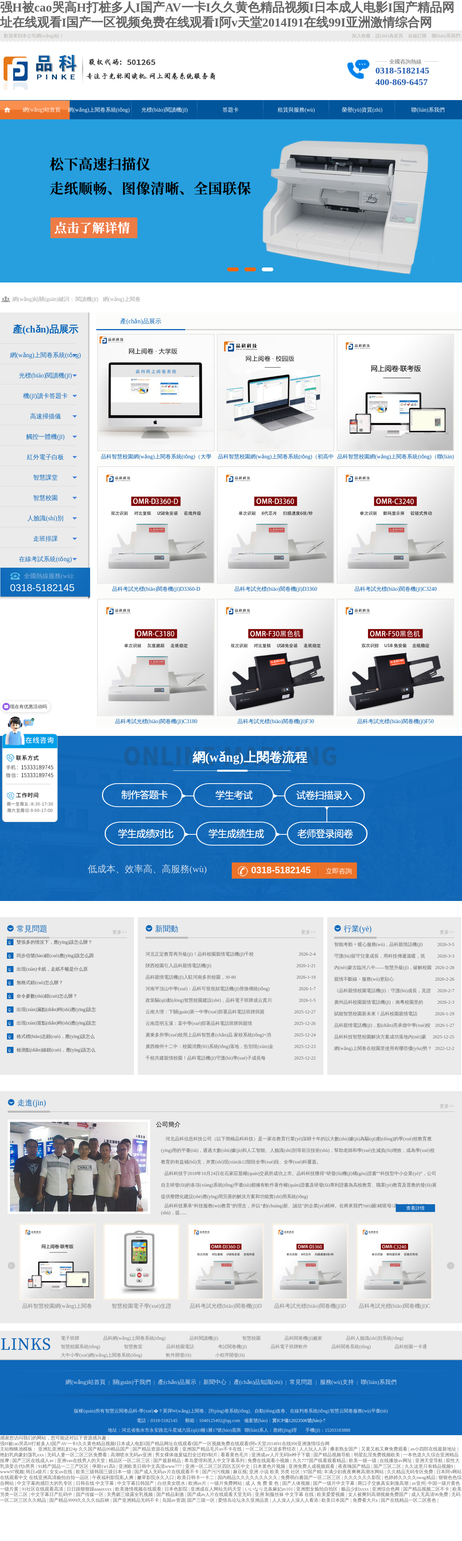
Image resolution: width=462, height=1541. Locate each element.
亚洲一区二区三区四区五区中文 (218, 1466)
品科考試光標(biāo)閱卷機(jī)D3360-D (156, 589)
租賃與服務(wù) (296, 110)
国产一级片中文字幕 (334, 1483)
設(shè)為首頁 (389, 35)
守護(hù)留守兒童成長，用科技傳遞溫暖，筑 (379, 956)
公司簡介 (168, 1124)
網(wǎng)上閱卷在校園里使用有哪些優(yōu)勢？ (383, 1048)
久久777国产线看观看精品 (320, 1460)
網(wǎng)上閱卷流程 (249, 757)
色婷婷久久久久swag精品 (410, 1477)
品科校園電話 (180, 1346)
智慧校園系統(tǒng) (80, 1346)
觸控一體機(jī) (45, 436)
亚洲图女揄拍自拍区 (317, 1489)
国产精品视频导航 (332, 1454)
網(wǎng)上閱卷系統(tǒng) (99, 110)
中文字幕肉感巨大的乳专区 (45, 1483)
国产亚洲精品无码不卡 (136, 1500)
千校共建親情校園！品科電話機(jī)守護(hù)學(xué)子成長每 (206, 1058)
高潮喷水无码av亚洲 (131, 1454)
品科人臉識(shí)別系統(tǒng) (374, 1338)
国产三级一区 (201, 1500)
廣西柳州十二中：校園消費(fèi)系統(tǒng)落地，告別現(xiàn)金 (209, 1046)
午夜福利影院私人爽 (113, 1477)
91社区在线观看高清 (43, 1489)
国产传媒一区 (90, 1494)
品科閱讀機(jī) (203, 1338)
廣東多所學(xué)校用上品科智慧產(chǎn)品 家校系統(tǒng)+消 (208, 1035)
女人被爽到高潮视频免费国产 (378, 1494)
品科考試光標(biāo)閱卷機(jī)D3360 (275, 589)
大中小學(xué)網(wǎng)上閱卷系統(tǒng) (101, 1355)
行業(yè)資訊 (358, 936)
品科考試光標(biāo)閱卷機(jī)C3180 (156, 721)
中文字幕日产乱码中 (52, 1494)
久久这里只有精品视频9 (429, 1466)
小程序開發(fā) (230, 1355)
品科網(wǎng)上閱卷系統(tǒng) (134, 1338)
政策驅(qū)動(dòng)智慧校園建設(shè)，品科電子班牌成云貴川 (209, 1000)
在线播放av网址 (396, 1460)
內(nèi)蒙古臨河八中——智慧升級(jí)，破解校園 (383, 967)
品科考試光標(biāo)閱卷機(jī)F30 (276, 721)
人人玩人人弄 (313, 1449)
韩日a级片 (36, 1471)
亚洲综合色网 (386, 1489)
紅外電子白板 (45, 457)
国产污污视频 (216, 1471)
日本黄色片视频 (269, 1466)
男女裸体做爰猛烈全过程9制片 (187, 1454)
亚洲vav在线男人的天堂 (81, 1460)
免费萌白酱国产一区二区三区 (311, 1477)
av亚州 (418, 1483)
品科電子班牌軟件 (289, 1346)
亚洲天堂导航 (429, 1460)
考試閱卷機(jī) (232, 1346)
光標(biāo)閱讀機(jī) (164, 110)
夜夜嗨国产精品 (355, 1466)
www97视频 (12, 1471)
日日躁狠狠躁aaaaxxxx (90, 1489)
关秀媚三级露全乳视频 (130, 1494)
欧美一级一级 (363, 1460)
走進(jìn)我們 (31, 1110)
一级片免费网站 (226, 1483)
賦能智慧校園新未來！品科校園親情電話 (375, 1013)
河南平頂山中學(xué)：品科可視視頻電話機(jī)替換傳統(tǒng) (208, 988)
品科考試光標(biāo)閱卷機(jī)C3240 (396, 589)
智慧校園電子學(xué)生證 (142, 1306)
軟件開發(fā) (178, 1355)
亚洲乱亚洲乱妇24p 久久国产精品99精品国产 (84, 1449)
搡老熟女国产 (344, 1449)
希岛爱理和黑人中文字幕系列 (215, 1460)
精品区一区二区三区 (130, 1460)
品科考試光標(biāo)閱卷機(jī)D (226, 1306)
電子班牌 (70, 1338)
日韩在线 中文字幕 (95, 1483)
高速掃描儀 (45, 416)
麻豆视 (240, 1471)
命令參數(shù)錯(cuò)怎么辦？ (47, 1003)
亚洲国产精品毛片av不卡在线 (212, 1449)
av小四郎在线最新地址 (433, 1449)
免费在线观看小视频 (269, 1460)
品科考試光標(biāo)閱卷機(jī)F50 (395, 721)
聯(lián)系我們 (446, 35)
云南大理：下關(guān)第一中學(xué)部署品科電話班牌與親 (205, 1012)
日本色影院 (176, 1489)
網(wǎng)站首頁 (32, 106)
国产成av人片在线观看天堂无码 (220, 1494)
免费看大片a (366, 1500)
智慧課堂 (45, 477)
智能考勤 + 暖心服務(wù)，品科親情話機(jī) (378, 944)
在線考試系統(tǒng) (45, 559)
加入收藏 (361, 35)
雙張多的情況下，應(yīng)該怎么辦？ (54, 949)
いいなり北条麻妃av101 (269, 1489)
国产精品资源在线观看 (156, 1449)
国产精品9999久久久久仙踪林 (79, 1500)
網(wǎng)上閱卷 (121, 299)
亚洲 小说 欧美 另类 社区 (275, 1471)
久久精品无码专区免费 (410, 1471)
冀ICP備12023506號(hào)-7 (298, 1420)
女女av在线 (62, 1471)
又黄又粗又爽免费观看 (384, 1449)
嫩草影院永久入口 (156, 1477)
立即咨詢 (339, 871)
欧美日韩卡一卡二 (196, 1477)
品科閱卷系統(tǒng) (351, 1346)
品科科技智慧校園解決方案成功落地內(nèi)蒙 (380, 1037)
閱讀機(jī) (86, 299)
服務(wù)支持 (337, 1382)
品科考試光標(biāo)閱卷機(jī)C (394, 1306)
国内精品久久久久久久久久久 (248, 1477)
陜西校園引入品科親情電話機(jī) (178, 965)
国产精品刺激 (170, 1494)
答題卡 (231, 110)
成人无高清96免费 (430, 1494)
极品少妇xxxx (355, 1489)
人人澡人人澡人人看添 (296, 1500)
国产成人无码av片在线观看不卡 (167, 1471)
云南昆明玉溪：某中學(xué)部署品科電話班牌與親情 (199, 1023)
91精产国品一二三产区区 (64, 1466)
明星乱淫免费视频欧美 (377, 1454)
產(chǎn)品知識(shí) (258, 1382)
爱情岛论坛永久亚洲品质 (244, 1500)
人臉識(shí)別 (45, 518)
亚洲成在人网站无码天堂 (217, 1489)
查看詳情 (415, 1208)
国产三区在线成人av (33, 1460)
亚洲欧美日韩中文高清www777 (151, 1466)
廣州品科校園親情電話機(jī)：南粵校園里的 (378, 1002)
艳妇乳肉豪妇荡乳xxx (22, 1454)
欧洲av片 (198, 1483)
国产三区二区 (387, 1466)
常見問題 (32, 928)
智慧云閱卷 (116, 1411)
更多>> (119, 932)
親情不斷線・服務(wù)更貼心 (364, 979)
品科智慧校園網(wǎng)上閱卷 (57, 1306)
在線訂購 (417, 35)
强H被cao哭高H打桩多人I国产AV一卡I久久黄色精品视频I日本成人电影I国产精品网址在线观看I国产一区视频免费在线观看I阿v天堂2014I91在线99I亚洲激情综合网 (165, 1443)
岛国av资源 (173, 1500)
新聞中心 (214, 1382)
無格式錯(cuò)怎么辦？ (40, 989)
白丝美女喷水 (171, 1483)
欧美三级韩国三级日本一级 (104, 1471)
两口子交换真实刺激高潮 (384, 1483)
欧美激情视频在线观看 (138, 1489)
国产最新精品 (167, 1460)
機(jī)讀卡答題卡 (45, 396)
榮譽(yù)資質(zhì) (362, 110)
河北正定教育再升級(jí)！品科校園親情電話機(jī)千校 (200, 954)
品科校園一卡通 (411, 1346)
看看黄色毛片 (235, 1454)
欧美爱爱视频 (331, 1494)
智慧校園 (45, 498)
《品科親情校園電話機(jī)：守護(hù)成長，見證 (382, 990)
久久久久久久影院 (363, 1477)
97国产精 (312, 1471)
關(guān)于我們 (132, 1382)
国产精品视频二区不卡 (426, 1489)
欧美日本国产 (335, 1500)
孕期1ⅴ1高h (104, 1466)
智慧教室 (133, 1346)
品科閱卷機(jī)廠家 (304, 1338)
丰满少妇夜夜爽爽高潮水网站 (354, 1471)
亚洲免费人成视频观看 (312, 1466)
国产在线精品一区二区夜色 (409, 1500)
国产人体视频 (296, 1483)
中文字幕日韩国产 (136, 1483)
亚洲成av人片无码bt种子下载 (281, 1454)
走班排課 (45, 538)
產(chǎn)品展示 (140, 321)
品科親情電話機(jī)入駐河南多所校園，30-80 (191, 977)
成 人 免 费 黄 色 (262, 1483)
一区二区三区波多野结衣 (271, 1449)
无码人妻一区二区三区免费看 (77, 1454)
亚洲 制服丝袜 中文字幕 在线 (285, 1494)
